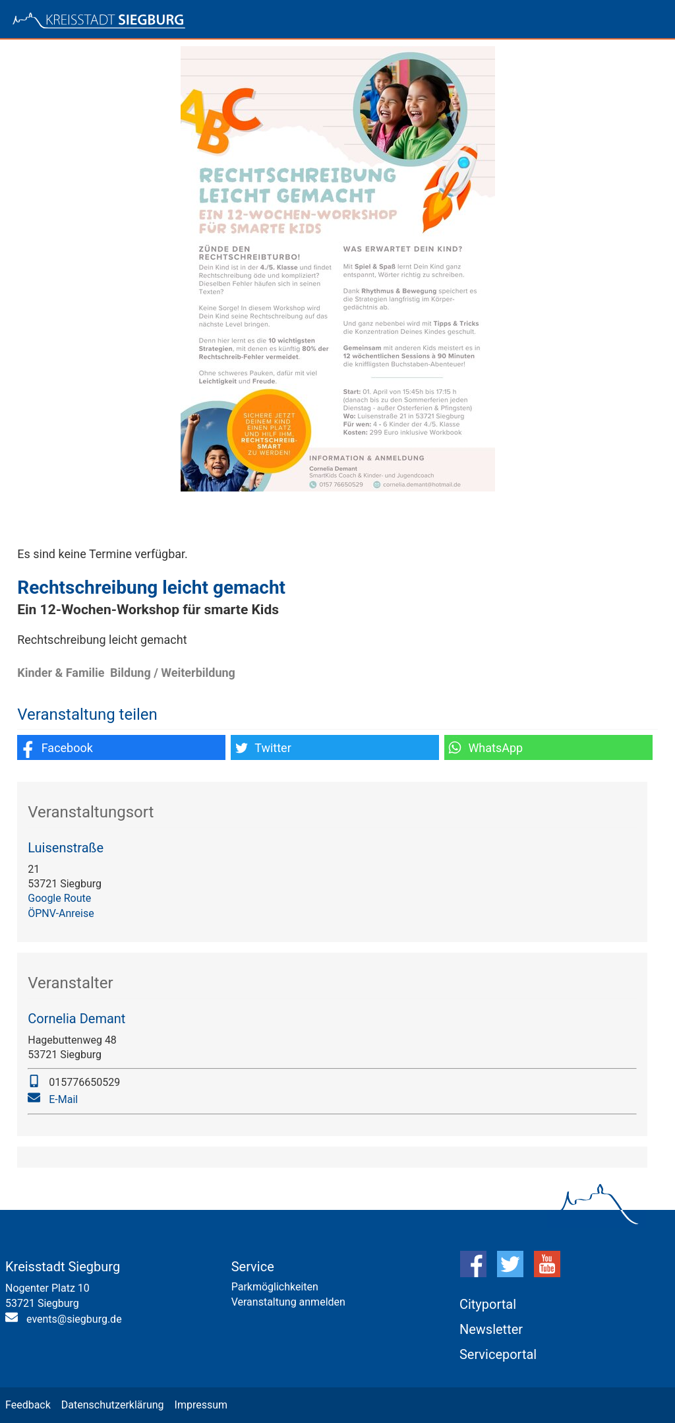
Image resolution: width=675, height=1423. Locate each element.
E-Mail (63, 1099)
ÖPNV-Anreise (61, 913)
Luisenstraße (65, 848)
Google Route (59, 898)
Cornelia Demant (76, 1019)
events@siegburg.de (74, 1319)
